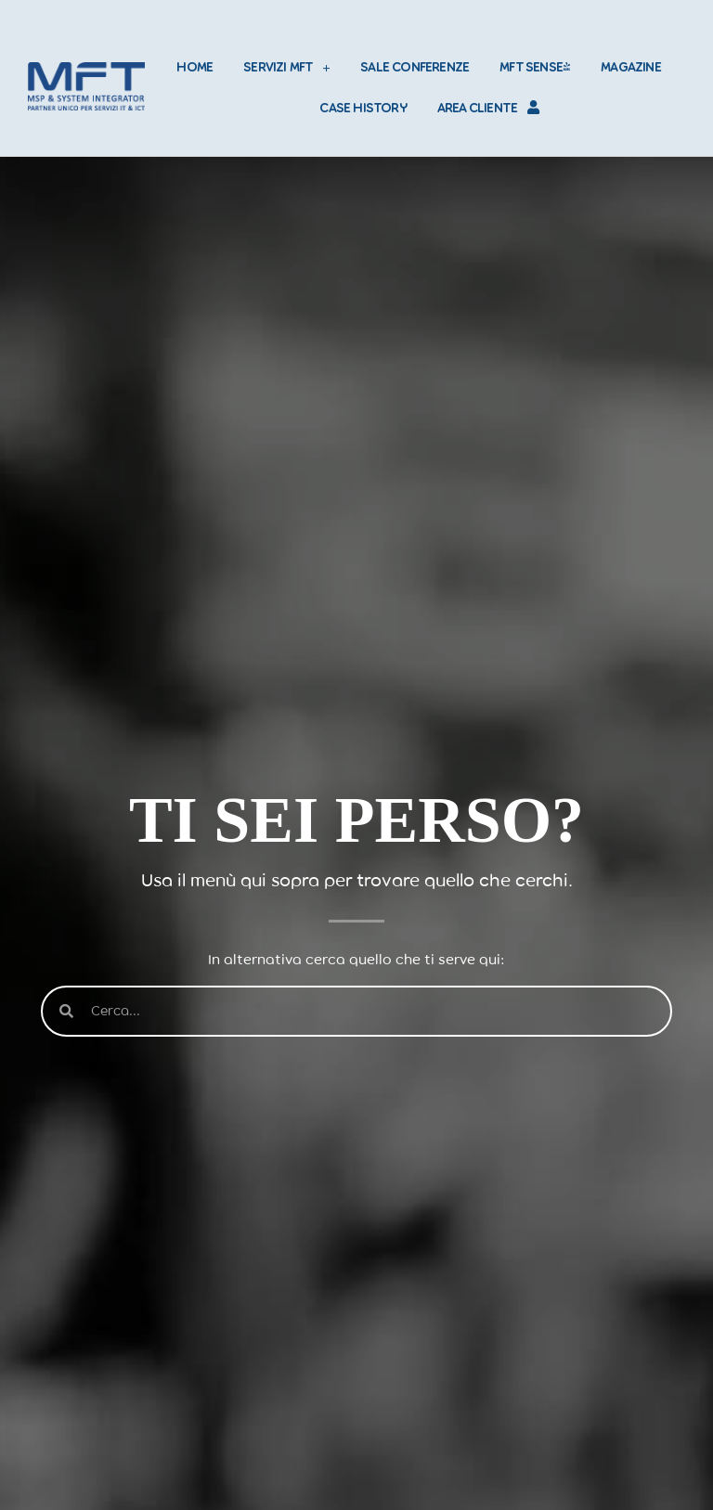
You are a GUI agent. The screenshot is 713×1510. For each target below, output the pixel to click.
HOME (194, 66)
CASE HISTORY (362, 107)
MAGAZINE (631, 66)
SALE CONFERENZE (414, 66)
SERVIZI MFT (286, 67)
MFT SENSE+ (534, 66)
